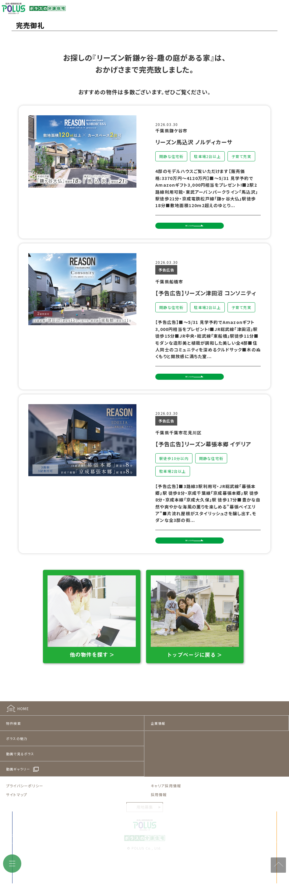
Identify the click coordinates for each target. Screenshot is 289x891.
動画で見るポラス (20, 780)
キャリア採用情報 (166, 812)
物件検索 (13, 749)
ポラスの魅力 (16, 765)
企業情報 (158, 749)
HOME (23, 735)
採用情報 (159, 821)
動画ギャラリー (18, 795)
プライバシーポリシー (24, 812)
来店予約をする (87, 871)
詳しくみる (204, 230)
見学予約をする (224, 871)
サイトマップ (16, 821)
